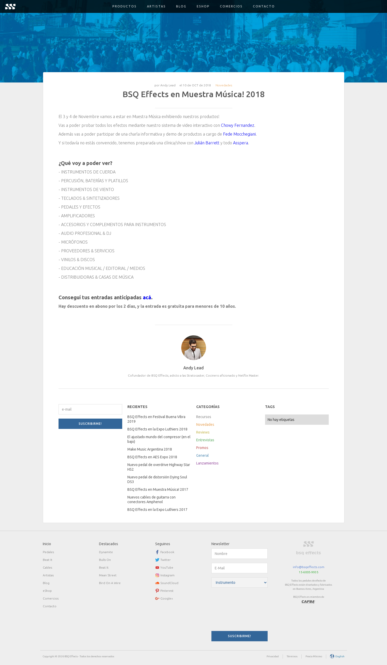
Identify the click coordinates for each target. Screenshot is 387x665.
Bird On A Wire (110, 583)
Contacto (264, 6)
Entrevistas (205, 440)
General (202, 455)
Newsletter (220, 544)
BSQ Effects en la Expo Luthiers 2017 (157, 510)
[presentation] (232, 610)
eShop (47, 590)
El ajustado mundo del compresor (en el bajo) (159, 439)
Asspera (240, 142)
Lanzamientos (207, 463)
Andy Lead (168, 85)
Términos (292, 656)
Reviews (203, 432)
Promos (202, 448)
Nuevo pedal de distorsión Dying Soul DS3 (157, 479)
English (339, 656)
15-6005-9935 (308, 572)
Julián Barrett (206, 142)
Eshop (203, 6)
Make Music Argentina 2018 (149, 449)
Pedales (48, 552)
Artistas (156, 6)
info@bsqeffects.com (308, 567)
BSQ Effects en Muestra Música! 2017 (157, 489)
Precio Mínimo (314, 656)
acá (147, 297)
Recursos (203, 417)
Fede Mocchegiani (239, 134)
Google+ (166, 598)
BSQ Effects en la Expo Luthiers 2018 (157, 429)
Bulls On (105, 559)
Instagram (167, 575)
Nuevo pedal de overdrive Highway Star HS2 (158, 467)
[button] (124, 6)
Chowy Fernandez (237, 125)
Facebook (167, 552)
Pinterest (167, 590)
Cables (47, 567)
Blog (181, 6)
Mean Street (108, 575)
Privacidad (273, 656)
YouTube (166, 567)
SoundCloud (169, 583)
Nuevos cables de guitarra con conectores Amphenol (151, 499)
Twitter (165, 559)
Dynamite (106, 552)
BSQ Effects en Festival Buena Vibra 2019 (156, 419)
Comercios (231, 6)
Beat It (47, 559)
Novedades (224, 85)
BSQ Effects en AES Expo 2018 (152, 457)
